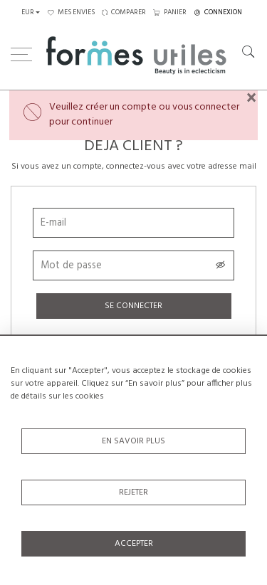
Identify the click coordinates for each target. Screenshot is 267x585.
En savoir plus (133, 441)
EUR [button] (27, 12)
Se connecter (133, 306)
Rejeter (133, 492)
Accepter (134, 544)
